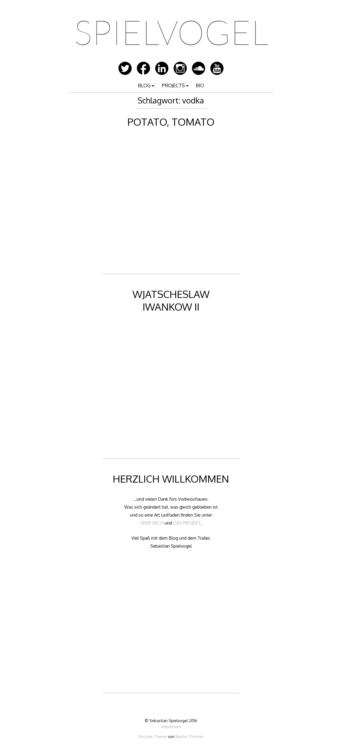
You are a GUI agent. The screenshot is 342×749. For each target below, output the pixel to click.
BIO (200, 85)
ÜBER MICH (151, 523)
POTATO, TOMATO (170, 121)
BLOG (144, 85)
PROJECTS (173, 85)
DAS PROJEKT (186, 523)
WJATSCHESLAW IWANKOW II (171, 300)
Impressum (171, 726)
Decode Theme (153, 736)
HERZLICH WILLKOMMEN (171, 478)
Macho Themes (189, 736)
